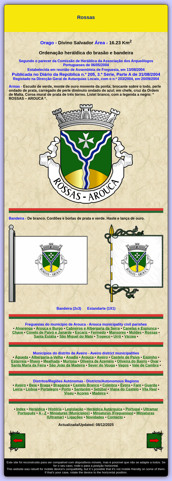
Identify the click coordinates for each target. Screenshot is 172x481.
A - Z (42, 413)
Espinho (150, 357)
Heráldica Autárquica (104, 409)
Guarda (150, 385)
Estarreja (19, 361)
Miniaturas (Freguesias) (113, 413)
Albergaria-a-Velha (47, 357)
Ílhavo (35, 361)
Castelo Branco (86, 385)
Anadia (72, 357)
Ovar (154, 361)
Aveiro (102, 357)
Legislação (74, 409)
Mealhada (51, 361)
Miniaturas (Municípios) (70, 413)
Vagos (123, 365)
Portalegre (49, 389)
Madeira (98, 393)
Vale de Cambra (145, 365)
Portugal (132, 409)
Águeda (21, 357)
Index (21, 409)
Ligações (75, 417)
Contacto (115, 417)
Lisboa (31, 389)
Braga (45, 385)
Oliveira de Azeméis (97, 361)
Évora (125, 385)
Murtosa (70, 361)
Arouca (87, 357)
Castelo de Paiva (125, 357)
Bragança (61, 385)
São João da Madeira (67, 365)
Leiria (18, 389)
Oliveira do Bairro (132, 361)
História (55, 409)
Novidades (95, 417)
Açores (83, 393)
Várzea (130, 336)
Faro (137, 385)
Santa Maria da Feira (28, 365)
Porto (66, 389)
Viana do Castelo (124, 389)
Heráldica (37, 409)
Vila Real (149, 389)
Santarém (82, 389)
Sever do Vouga (101, 365)
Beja (33, 385)
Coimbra (110, 385)
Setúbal (100, 389)
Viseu (68, 393)
